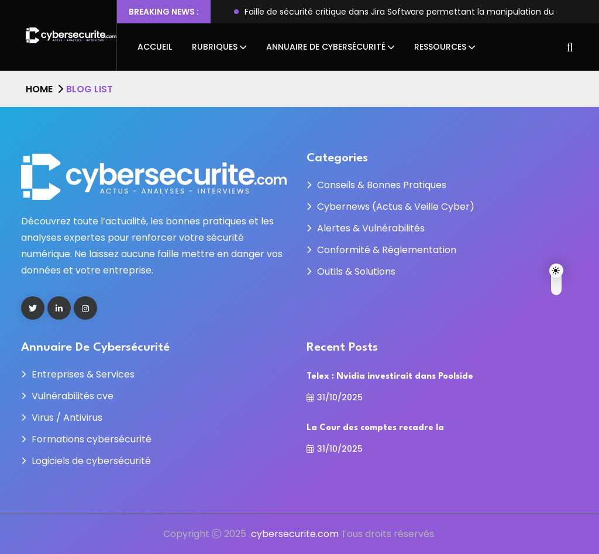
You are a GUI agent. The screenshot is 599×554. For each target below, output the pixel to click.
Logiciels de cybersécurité (91, 461)
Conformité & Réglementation (386, 250)
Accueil (154, 47)
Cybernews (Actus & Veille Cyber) (395, 206)
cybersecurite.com (295, 534)
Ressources (440, 47)
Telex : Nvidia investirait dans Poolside (390, 376)
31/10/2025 (335, 397)
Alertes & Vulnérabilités (371, 228)
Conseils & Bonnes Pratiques (381, 185)
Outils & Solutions (356, 271)
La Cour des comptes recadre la (375, 428)
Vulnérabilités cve (72, 396)
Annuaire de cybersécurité (325, 47)
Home (39, 89)
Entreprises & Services (83, 374)
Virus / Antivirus (67, 417)
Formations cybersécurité (92, 439)
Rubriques (214, 47)
